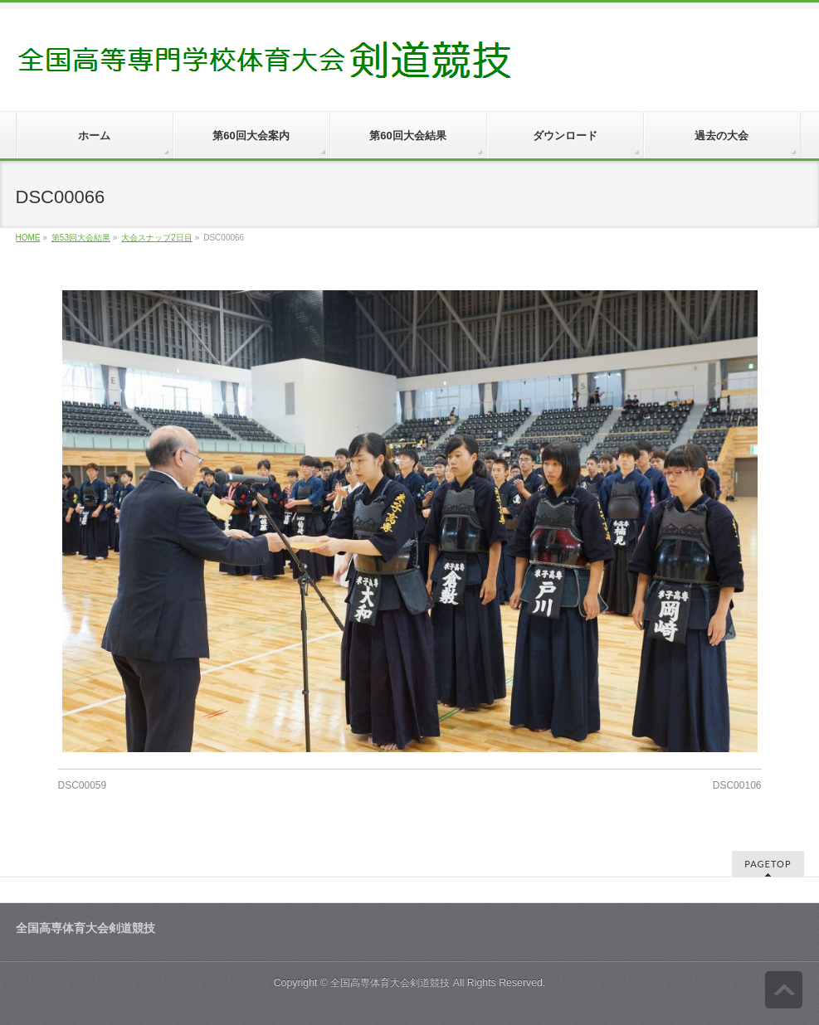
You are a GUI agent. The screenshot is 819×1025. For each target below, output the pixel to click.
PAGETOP (767, 863)
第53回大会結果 (80, 237)
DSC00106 (737, 785)
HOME (28, 237)
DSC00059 (82, 785)
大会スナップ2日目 (157, 237)
